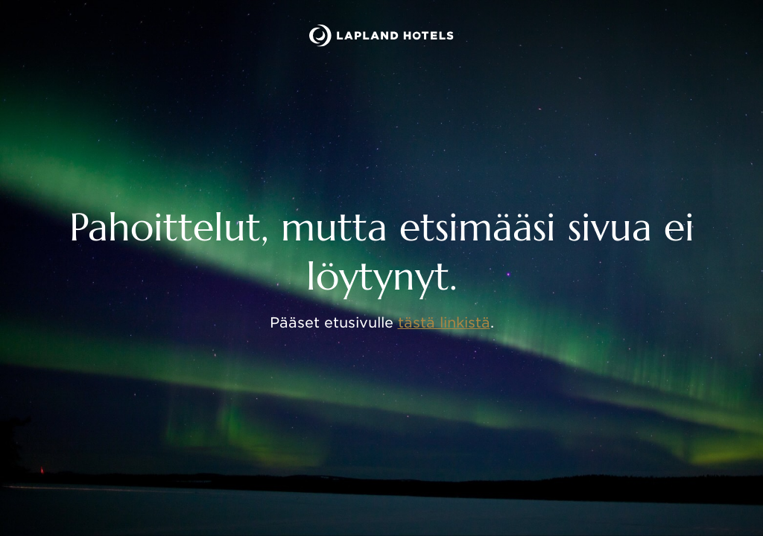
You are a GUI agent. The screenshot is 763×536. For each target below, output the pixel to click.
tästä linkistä (444, 322)
